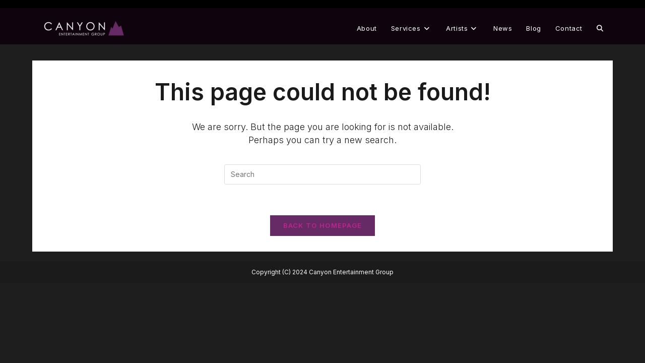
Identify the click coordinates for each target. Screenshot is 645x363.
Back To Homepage (322, 225)
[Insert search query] (322, 174)
